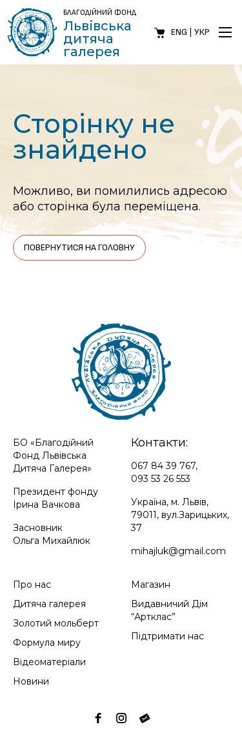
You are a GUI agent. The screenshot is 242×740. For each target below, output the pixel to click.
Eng (179, 31)
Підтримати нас (167, 636)
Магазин (150, 584)
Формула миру (47, 642)
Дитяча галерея (49, 604)
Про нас (32, 584)
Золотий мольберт (56, 623)
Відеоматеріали (49, 662)
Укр (202, 31)
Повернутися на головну (79, 247)
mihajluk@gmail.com (178, 551)
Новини (31, 681)
